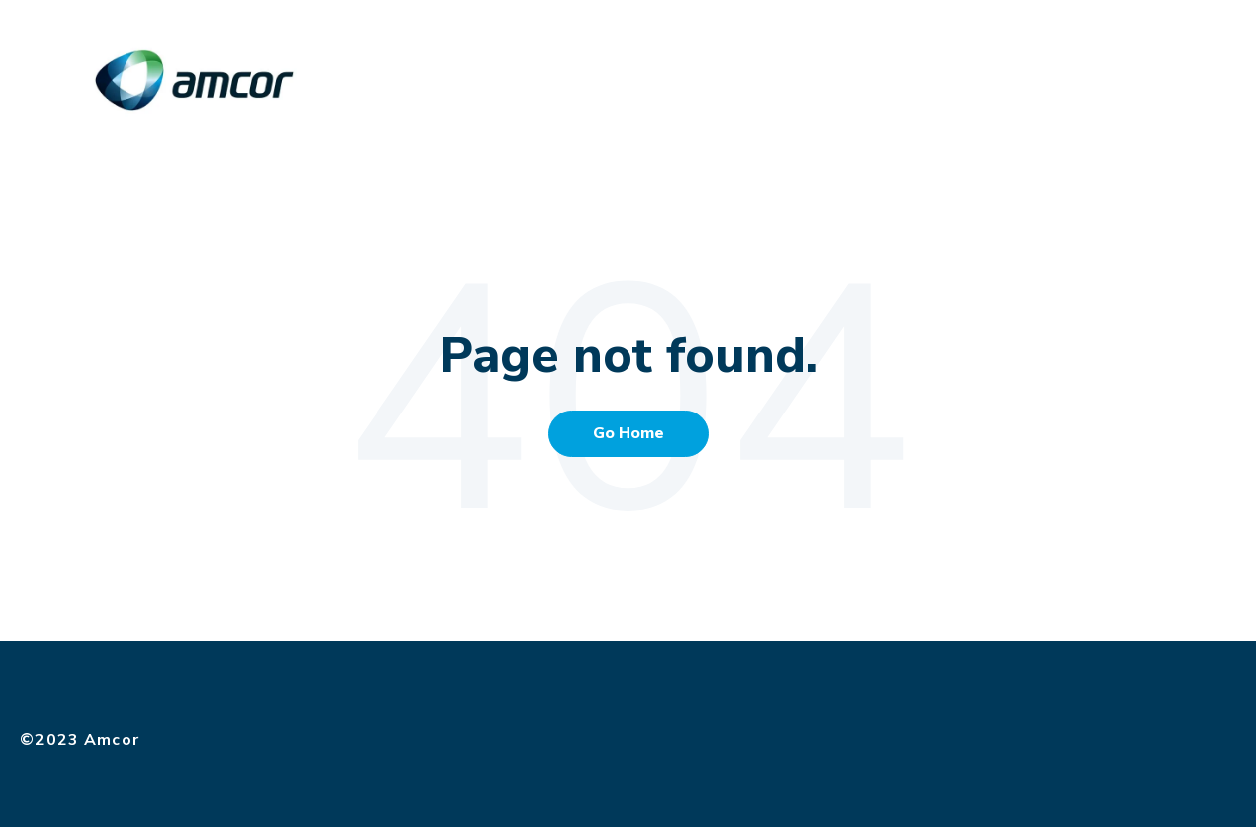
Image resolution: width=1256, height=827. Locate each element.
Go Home (628, 433)
